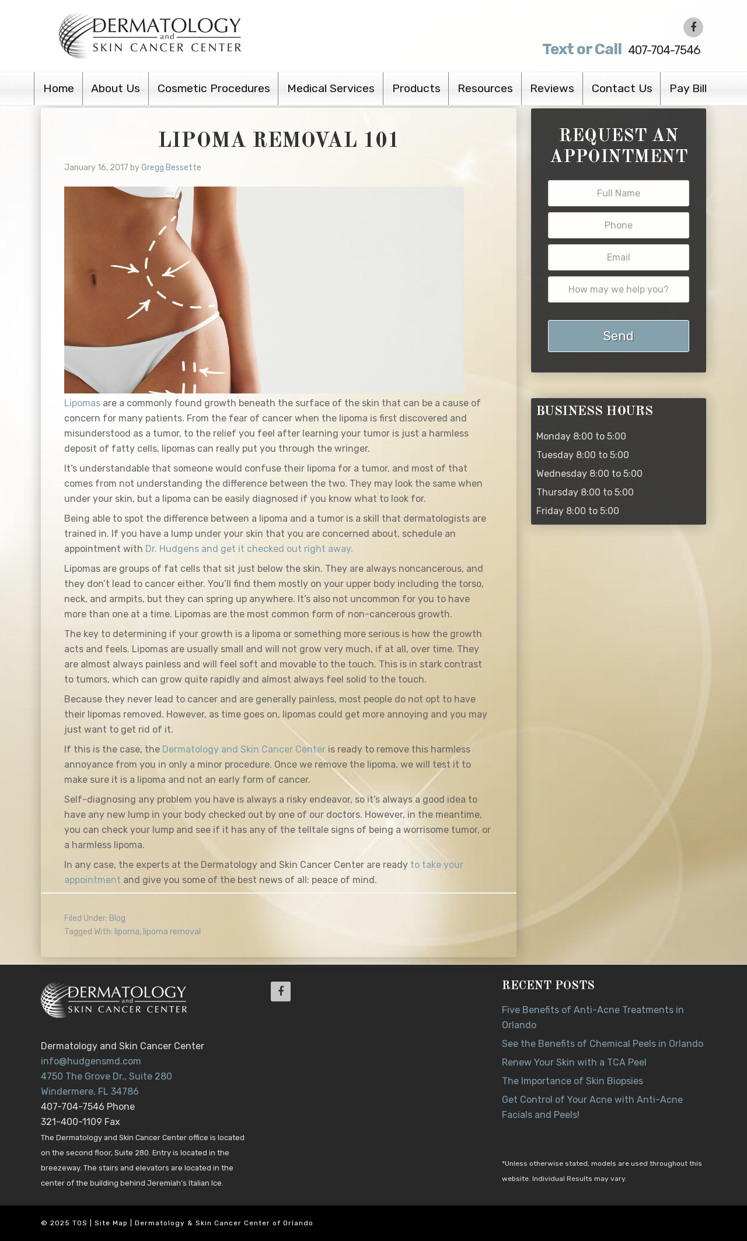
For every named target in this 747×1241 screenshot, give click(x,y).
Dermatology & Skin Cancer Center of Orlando (224, 1223)
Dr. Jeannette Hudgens (182, 35)
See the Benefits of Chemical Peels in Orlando (602, 1043)
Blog (117, 918)
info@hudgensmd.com (91, 1061)
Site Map (111, 1223)
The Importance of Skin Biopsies (572, 1081)
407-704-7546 (608, 49)
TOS (80, 1223)
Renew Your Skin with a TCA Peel (574, 1062)
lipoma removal (172, 932)
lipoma (126, 932)
